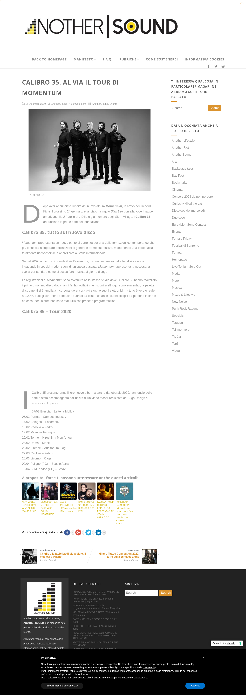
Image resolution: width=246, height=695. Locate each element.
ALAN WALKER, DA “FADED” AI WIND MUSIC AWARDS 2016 (29, 506)
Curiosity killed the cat (186, 203)
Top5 (175, 343)
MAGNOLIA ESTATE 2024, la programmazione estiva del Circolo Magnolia (96, 607)
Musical (176, 287)
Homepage (179, 259)
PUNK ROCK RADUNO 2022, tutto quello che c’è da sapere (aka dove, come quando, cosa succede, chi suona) (124, 513)
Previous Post (56, 553)
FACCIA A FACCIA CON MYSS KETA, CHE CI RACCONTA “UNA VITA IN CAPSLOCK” (105, 510)
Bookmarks (179, 182)
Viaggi (176, 350)
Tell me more (180, 329)
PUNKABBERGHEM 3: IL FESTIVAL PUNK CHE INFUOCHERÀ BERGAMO (96, 593)
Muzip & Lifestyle (183, 294)
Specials (177, 315)
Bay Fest (177, 175)
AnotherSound (100, 103)
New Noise (179, 301)
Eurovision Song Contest (188, 224)
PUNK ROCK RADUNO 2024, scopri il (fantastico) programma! (93, 600)
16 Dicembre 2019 (35, 103)
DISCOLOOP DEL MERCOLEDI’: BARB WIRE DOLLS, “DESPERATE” (49, 508)
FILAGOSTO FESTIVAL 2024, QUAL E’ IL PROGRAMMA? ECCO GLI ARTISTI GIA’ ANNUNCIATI (95, 635)
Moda (175, 273)
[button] (203, 657)
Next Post (123, 553)
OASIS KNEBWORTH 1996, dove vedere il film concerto (68, 506)
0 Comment (79, 103)
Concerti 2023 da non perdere (192, 196)
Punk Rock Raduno (185, 308)
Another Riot (180, 147)
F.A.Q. (107, 59)
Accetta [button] (195, 685)
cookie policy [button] (149, 667)
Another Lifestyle (183, 140)
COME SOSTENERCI (162, 59)
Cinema (177, 189)
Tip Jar (176, 336)
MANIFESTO (85, 59)
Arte (174, 161)
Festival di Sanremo (185, 245)
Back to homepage (49, 59)
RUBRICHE (129, 59)
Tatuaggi (177, 322)
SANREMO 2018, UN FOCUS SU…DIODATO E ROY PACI (86, 506)
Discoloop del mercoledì (188, 210)
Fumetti (176, 252)
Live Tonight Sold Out (186, 266)
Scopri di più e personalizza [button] (62, 685)
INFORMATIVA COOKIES (204, 59)
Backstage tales (182, 168)
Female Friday (181, 238)
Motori (176, 280)
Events (113, 103)
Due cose (178, 217)
